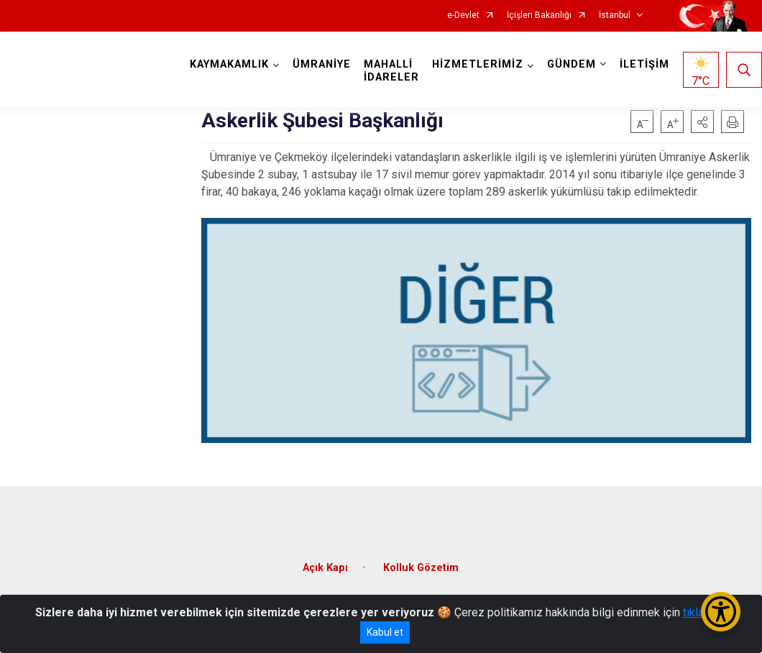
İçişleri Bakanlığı (539, 15)
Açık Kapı (325, 567)
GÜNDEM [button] (571, 64)
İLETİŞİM (644, 64)
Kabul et (385, 632)
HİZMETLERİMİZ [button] (477, 64)
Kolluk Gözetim (421, 567)
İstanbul (614, 15)
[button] (702, 121)
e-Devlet (463, 15)
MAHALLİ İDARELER (391, 70)
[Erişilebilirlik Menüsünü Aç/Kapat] (720, 611)
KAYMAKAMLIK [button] (229, 64)
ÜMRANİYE (322, 64)
